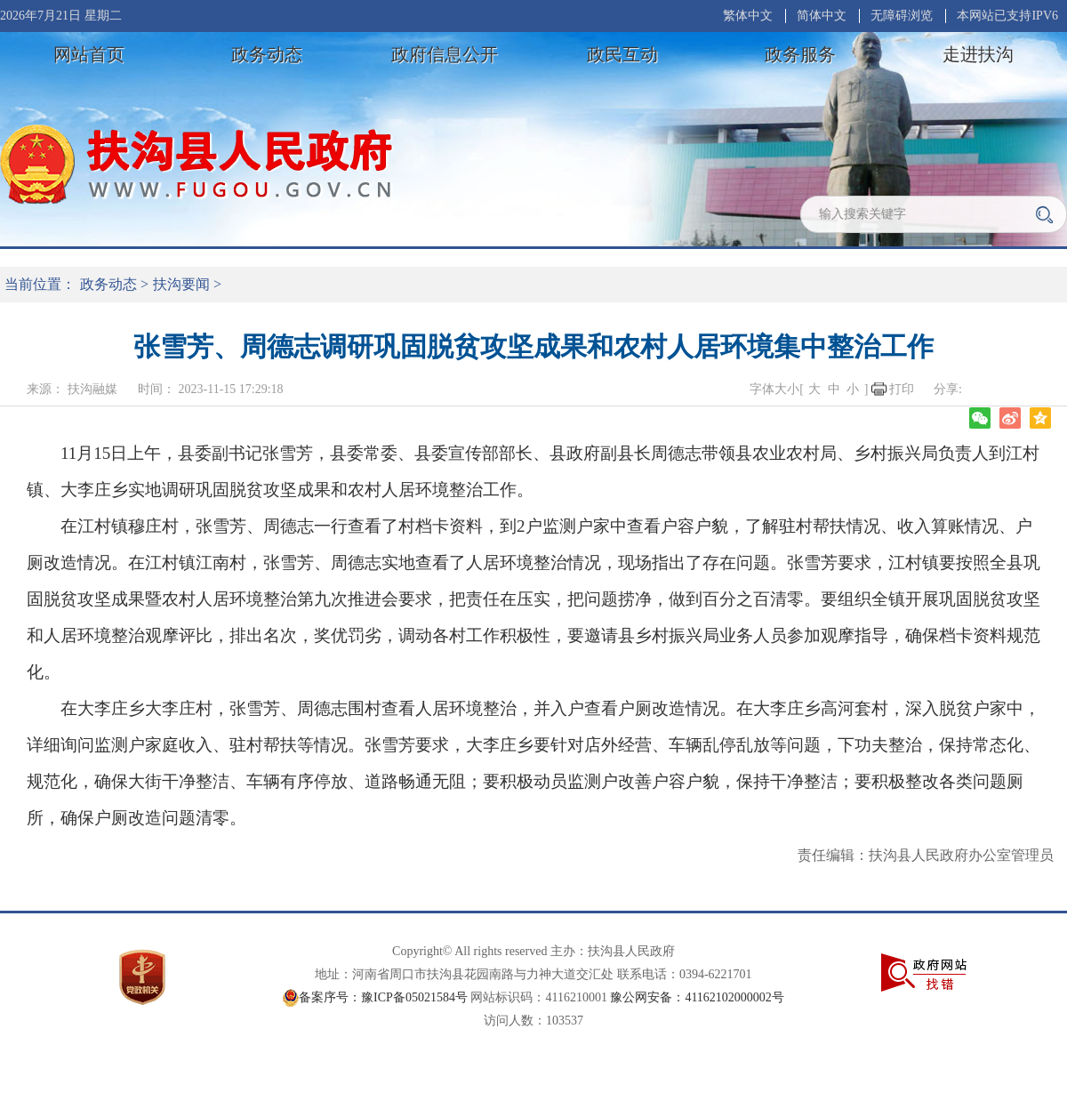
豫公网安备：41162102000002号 (696, 997)
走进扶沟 (978, 54)
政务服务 (800, 54)
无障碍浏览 (901, 15)
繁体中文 (748, 15)
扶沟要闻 (181, 284)
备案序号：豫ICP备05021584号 (383, 997)
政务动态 (266, 54)
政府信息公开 (444, 54)
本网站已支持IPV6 (1007, 15)
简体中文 (821, 15)
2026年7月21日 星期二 (61, 15)
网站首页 (88, 54)
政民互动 (622, 54)
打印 (901, 389)
